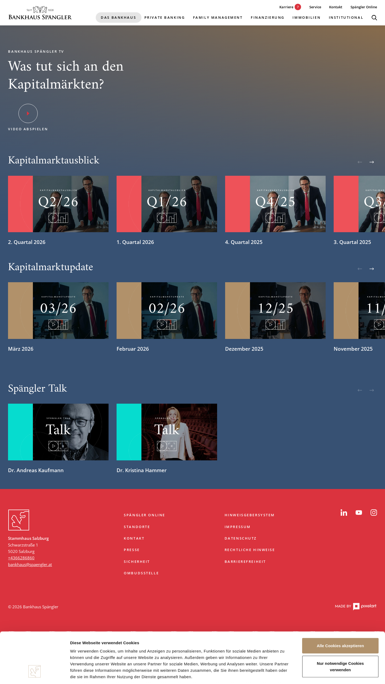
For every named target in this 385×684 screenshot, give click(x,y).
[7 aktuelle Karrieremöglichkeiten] (286, 7)
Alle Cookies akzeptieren (340, 602)
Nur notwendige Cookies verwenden (340, 622)
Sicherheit (137, 561)
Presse (132, 549)
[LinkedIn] (344, 512)
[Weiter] (371, 162)
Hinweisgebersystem (250, 515)
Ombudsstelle (141, 573)
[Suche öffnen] (374, 17)
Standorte (137, 526)
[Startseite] (40, 13)
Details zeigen (284, 673)
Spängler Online (144, 515)
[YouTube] (359, 512)
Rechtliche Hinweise (250, 549)
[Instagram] (374, 512)
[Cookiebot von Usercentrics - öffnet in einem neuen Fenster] (34, 674)
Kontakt (134, 538)
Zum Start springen (192, 495)
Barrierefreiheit (245, 561)
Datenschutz (241, 538)
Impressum (238, 526)
